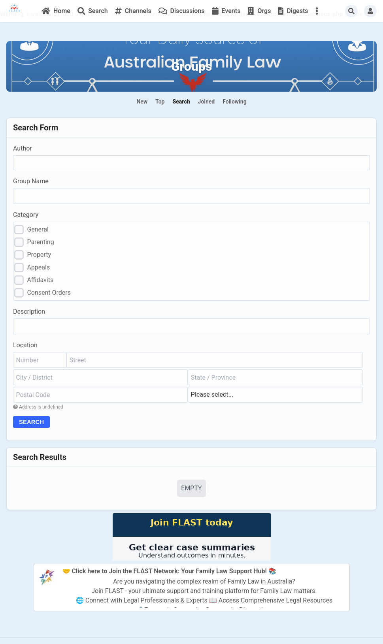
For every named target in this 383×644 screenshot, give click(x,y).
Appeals (38, 267)
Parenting (40, 242)
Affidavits (40, 280)
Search (32, 422)
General (37, 229)
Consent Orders (49, 292)
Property (39, 254)
